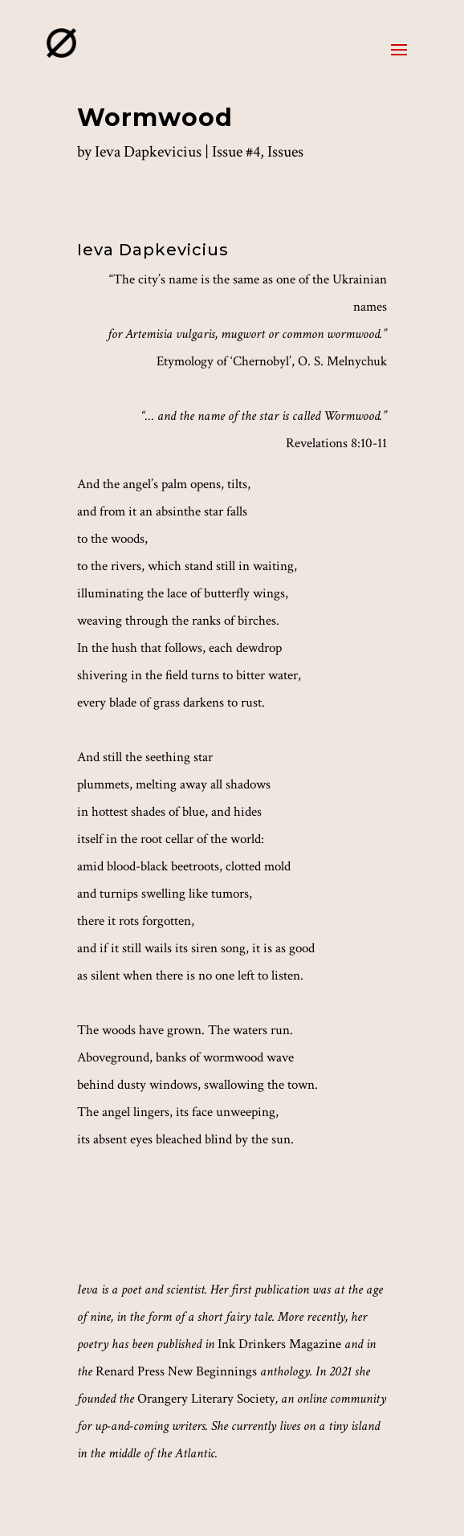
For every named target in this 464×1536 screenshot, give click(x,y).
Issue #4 (236, 151)
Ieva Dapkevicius (148, 151)
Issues (285, 151)
